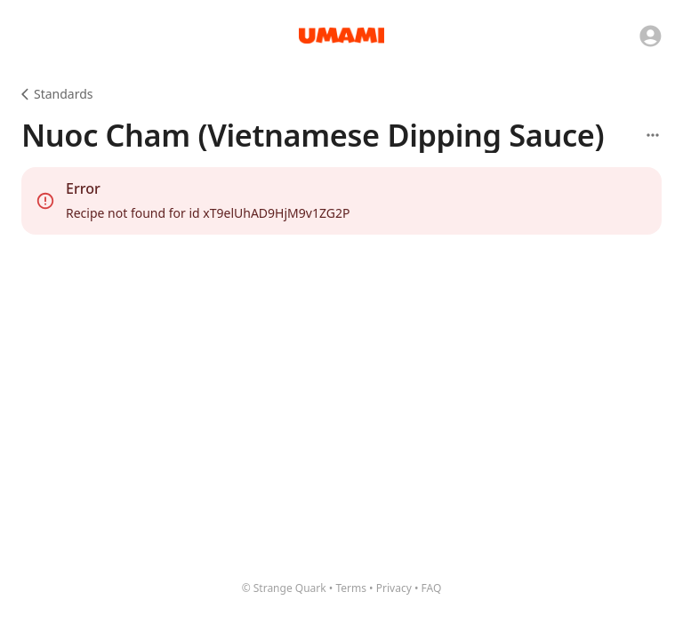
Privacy (394, 588)
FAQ (432, 588)
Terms (350, 588)
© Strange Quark (284, 588)
